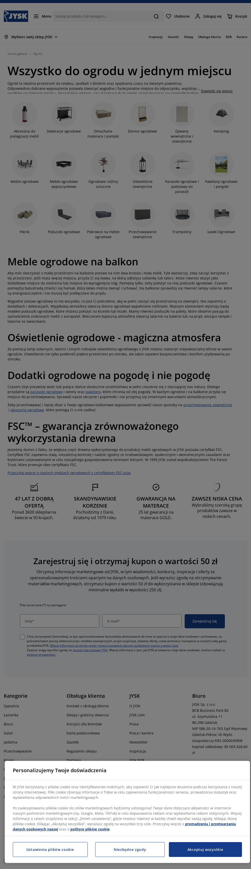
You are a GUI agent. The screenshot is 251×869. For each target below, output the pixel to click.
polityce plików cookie (90, 829)
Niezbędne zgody (130, 849)
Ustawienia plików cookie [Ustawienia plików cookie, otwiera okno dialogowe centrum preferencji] (50, 849)
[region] (127, 812)
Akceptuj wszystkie (205, 849)
